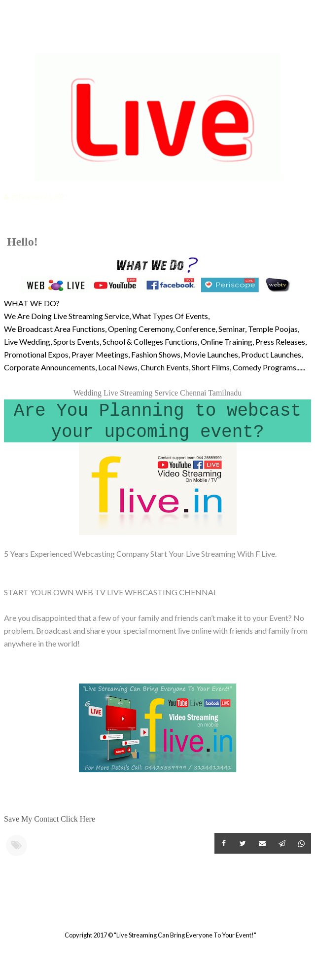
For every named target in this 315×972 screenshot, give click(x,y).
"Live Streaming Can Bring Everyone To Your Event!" (185, 935)
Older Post (309, 911)
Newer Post (5, 911)
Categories (37, 38)
